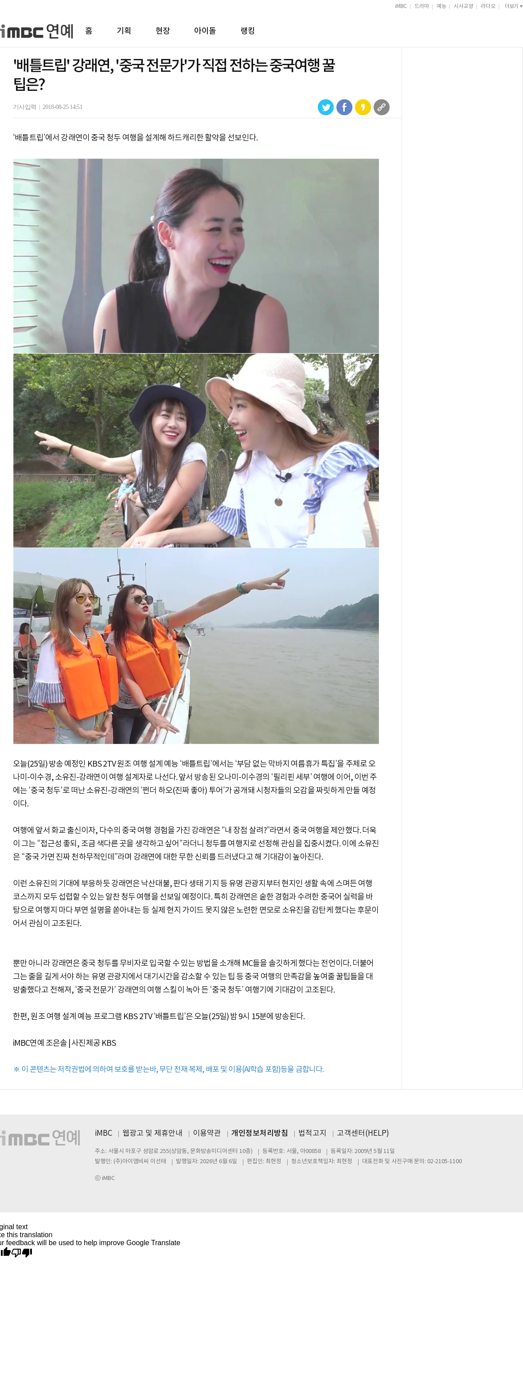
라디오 (488, 6)
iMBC (401, 6)
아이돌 (205, 31)
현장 (163, 31)
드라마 (421, 6)
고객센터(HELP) (363, 1133)
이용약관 (207, 1133)
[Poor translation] (21, 1253)
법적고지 (312, 1133)
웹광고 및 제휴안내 (152, 1133)
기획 (124, 31)
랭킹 (247, 31)
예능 (441, 6)
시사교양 (463, 6)
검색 (519, 30)
